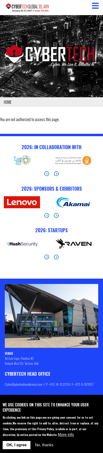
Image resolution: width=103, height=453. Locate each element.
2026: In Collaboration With (51, 147)
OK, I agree (16, 445)
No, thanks (44, 445)
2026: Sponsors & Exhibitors (51, 188)
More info (66, 435)
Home (7, 102)
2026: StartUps (51, 230)
